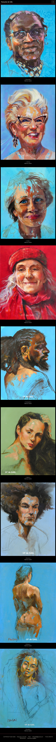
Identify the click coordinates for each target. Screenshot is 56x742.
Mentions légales (31, 738)
